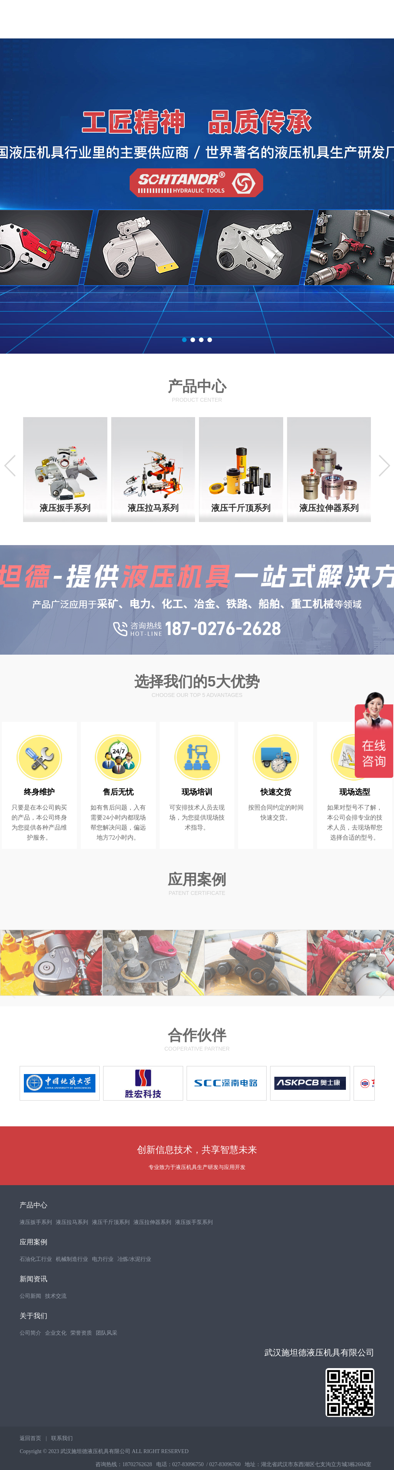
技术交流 (56, 1315)
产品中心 (33, 1224)
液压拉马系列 (72, 1241)
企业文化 (56, 1352)
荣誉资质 (81, 1352)
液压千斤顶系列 (111, 1241)
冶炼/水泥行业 (134, 1278)
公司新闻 (30, 1315)
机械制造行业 (72, 1278)
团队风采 (106, 1352)
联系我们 (62, 1457)
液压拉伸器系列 (152, 1241)
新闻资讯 (33, 1298)
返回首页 (30, 1457)
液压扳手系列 (36, 1241)
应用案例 (33, 1261)
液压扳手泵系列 (194, 1241)
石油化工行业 (36, 1278)
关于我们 (33, 1335)
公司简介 (30, 1352)
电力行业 (103, 1278)
